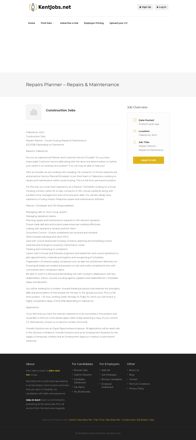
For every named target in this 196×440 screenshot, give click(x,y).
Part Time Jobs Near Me (107, 419)
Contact (133, 379)
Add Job (106, 370)
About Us (134, 370)
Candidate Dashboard (80, 381)
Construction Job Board (134, 419)
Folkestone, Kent (148, 135)
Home (31, 23)
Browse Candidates (112, 379)
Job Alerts (79, 387)
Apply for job (148, 160)
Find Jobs (46, 23)
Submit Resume (83, 374)
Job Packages (109, 374)
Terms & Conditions (139, 384)
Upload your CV (118, 23)
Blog (131, 374)
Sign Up (145, 7)
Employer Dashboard (107, 386)
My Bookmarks (82, 391)
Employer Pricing (94, 23)
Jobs (151, 419)
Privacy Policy (136, 388)
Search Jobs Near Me (80, 419)
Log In (161, 7)
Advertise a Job (69, 23)
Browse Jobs (81, 370)
